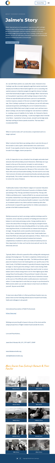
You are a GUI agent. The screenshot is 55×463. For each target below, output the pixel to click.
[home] (7, 3)
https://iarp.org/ (11, 313)
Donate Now (40, 3)
